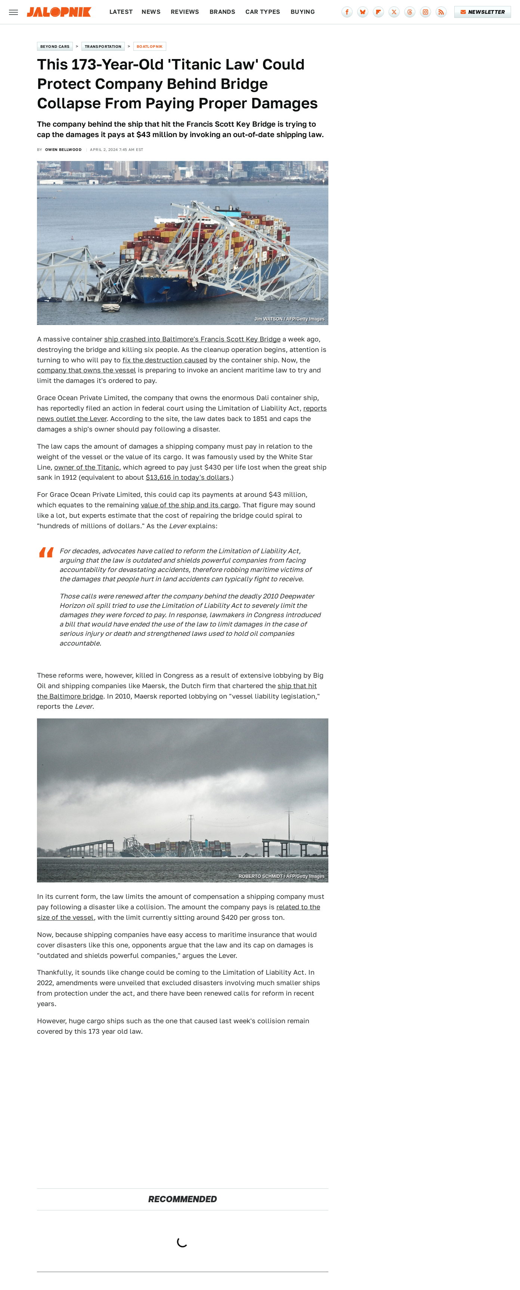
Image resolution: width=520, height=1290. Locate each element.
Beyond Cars (54, 46)
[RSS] (441, 12)
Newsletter (483, 12)
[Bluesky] (362, 12)
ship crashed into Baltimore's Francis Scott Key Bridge (192, 339)
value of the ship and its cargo (190, 505)
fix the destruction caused (165, 360)
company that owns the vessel (86, 370)
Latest (121, 11)
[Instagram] (425, 12)
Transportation (103, 46)
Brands (222, 11)
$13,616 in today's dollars (187, 477)
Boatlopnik (150, 46)
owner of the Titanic (86, 467)
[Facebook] (347, 12)
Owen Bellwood (63, 149)
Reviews (185, 11)
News (151, 11)
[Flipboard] (378, 12)
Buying (303, 11)
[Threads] (409, 12)
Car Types (263, 11)
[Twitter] (394, 12)
